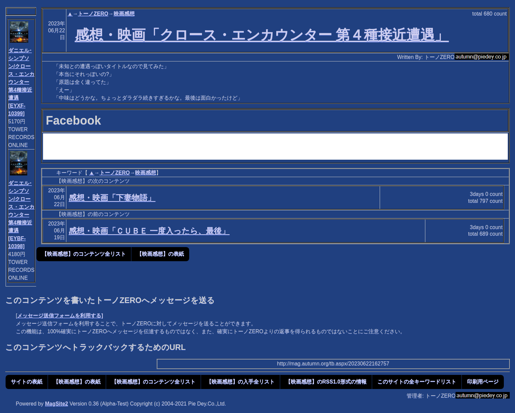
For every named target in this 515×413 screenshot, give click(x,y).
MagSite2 (56, 403)
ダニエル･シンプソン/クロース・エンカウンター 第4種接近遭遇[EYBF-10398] (21, 214)
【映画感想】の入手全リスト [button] (240, 381)
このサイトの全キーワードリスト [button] (416, 381)
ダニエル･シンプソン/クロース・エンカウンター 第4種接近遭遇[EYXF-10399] (21, 82)
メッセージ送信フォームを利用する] (60, 315)
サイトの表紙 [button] (26, 381)
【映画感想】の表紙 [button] (160, 254)
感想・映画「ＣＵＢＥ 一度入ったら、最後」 (149, 230)
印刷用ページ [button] (483, 381)
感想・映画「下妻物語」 (112, 197)
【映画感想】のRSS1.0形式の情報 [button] (326, 381)
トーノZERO (93, 13)
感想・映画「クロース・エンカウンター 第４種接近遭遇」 (262, 35)
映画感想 (124, 13)
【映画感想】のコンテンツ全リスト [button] (84, 254)
